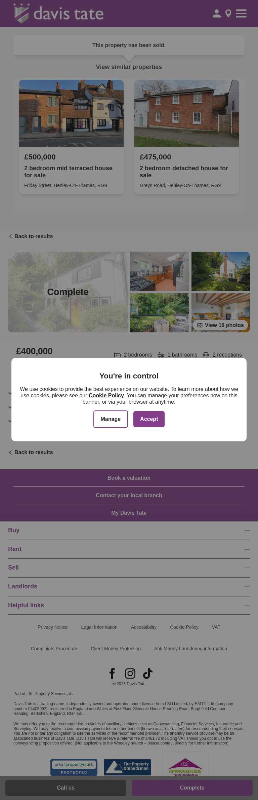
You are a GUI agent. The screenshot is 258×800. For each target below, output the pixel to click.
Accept (149, 419)
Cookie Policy (106, 395)
